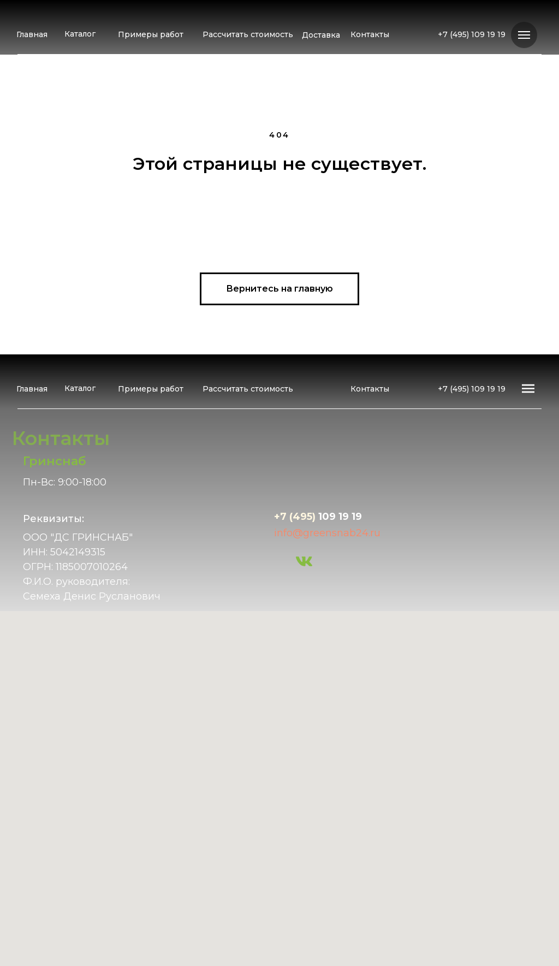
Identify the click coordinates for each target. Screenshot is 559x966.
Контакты (369, 34)
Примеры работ (150, 34)
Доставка (321, 35)
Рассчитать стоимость (248, 34)
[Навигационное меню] (524, 35)
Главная (31, 34)
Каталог (80, 34)
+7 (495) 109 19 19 (472, 34)
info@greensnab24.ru (327, 533)
